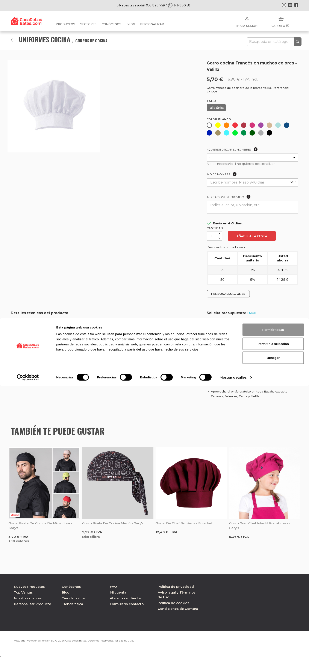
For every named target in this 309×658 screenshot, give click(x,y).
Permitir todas (273, 602)
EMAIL (252, 313)
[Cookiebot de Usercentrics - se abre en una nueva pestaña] (28, 649)
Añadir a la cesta (251, 236)
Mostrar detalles (233, 650)
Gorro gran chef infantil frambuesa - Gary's (260, 525)
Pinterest (290, 5)
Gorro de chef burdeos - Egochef (184, 523)
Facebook (296, 5)
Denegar (273, 630)
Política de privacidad (176, 587)
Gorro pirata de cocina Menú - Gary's (113, 523)
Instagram (284, 5)
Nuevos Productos (29, 587)
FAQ (113, 587)
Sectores (88, 24)
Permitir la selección (273, 616)
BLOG (130, 24)
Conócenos (111, 24)
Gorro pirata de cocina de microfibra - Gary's (40, 525)
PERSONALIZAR (152, 24)
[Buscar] (274, 41)
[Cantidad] (212, 236)
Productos (65, 24)
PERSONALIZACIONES (228, 294)
